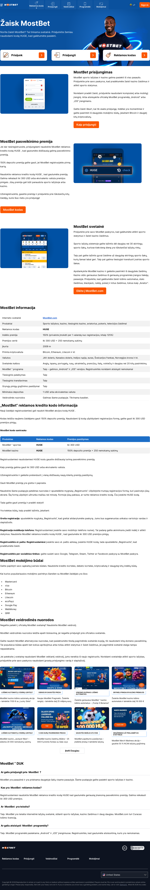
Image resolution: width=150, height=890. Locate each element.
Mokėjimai (94, 858)
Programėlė (73, 858)
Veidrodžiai (51, 858)
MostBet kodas (13, 209)
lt (134, 4)
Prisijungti (29, 858)
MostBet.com (50, 318)
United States (113, 874)
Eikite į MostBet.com (89, 291)
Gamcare (123, 885)
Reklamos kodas (10, 858)
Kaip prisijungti (86, 124)
